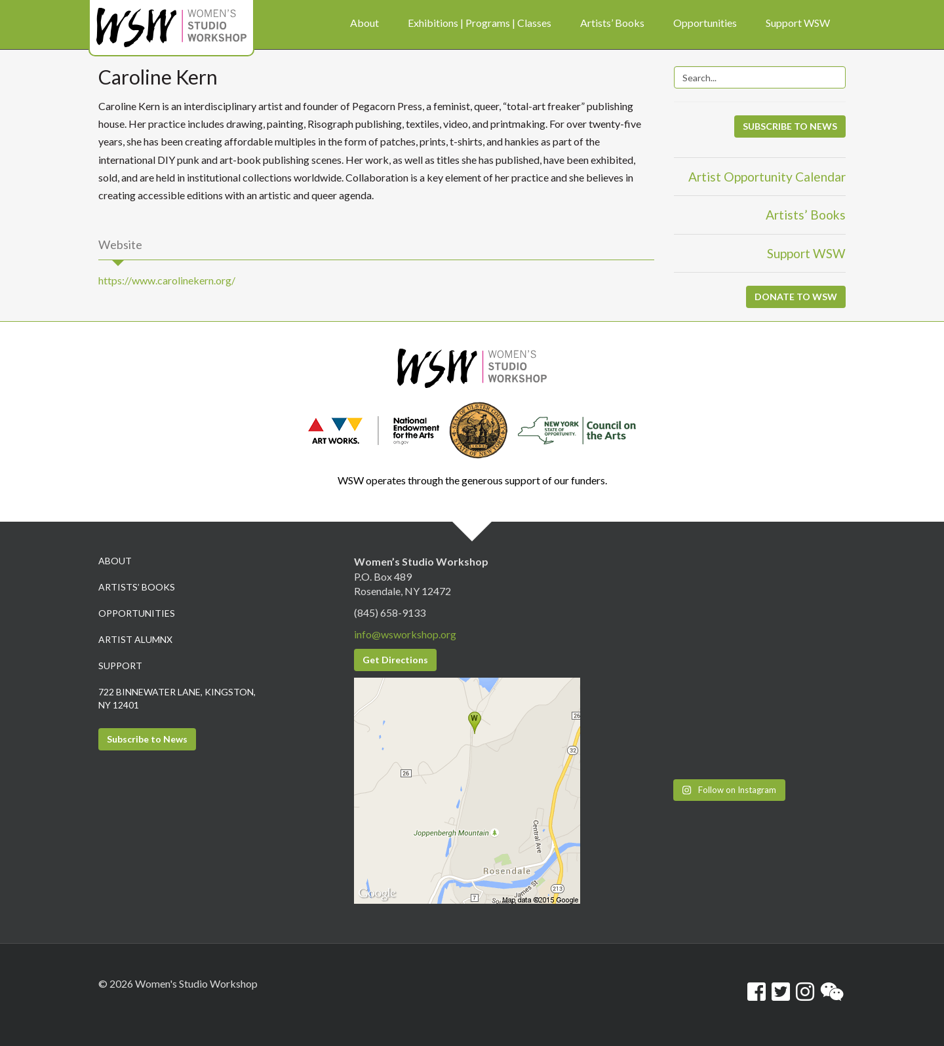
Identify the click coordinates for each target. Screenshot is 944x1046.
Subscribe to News (147, 739)
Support (120, 665)
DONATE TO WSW (796, 296)
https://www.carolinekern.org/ (166, 280)
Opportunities (136, 613)
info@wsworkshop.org (405, 634)
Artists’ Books (806, 214)
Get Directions (395, 659)
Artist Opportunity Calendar (767, 176)
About (115, 560)
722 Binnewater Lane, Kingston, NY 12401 (177, 698)
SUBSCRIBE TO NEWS (790, 126)
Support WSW (806, 253)
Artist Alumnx (135, 639)
